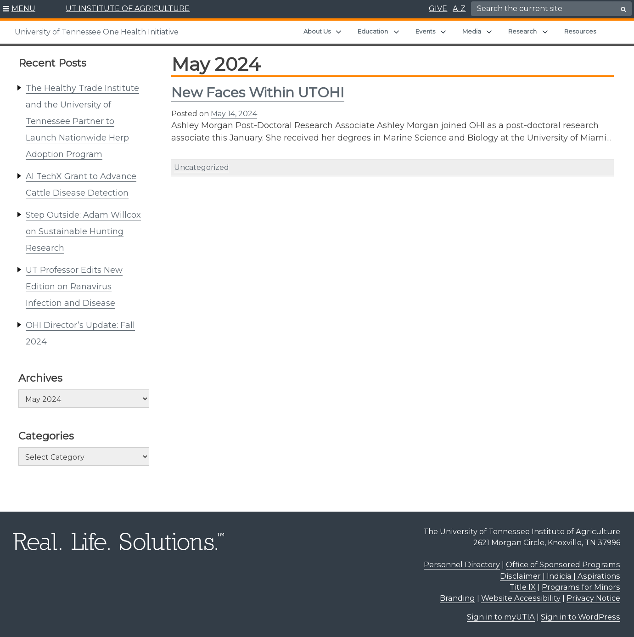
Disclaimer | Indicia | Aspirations (560, 576)
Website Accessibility (521, 598)
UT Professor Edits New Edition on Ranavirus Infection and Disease (74, 286)
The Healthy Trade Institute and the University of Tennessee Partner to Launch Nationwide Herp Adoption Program (82, 121)
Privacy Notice (593, 598)
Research (522, 31)
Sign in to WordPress (580, 616)
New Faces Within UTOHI (257, 92)
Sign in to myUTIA (501, 616)
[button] (19, 9)
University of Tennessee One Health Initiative (97, 32)
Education (373, 31)
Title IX (523, 587)
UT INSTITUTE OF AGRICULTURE (128, 8)
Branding (457, 598)
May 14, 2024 (234, 113)
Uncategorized (201, 167)
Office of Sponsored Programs (563, 564)
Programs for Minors (581, 587)
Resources (580, 31)
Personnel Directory (462, 564)
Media (471, 31)
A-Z (459, 8)
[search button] (623, 9)
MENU (23, 8)
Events (425, 31)
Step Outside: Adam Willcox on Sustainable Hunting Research (83, 231)
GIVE (438, 8)
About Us (317, 31)
